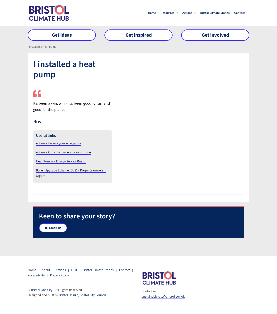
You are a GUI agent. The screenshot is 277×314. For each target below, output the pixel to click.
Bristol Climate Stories (98, 270)
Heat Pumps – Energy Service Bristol (61, 161)
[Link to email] (53, 227)
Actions (61, 270)
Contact (124, 270)
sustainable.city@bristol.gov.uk (163, 296)
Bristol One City (41, 290)
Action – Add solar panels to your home (63, 152)
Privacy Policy (59, 275)
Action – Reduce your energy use (58, 143)
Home (32, 270)
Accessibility (36, 275)
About (46, 270)
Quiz (74, 270)
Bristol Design (68, 295)
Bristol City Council (93, 295)
